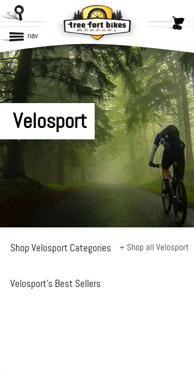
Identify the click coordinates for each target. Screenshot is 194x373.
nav (32, 35)
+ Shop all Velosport (154, 247)
